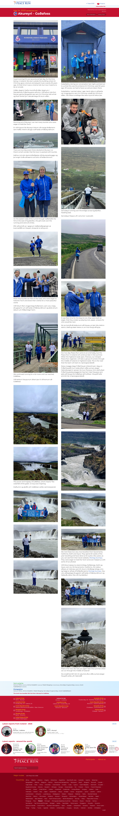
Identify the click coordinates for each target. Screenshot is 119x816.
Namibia (91, 796)
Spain (63, 805)
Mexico (35, 796)
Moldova (50, 796)
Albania (33, 780)
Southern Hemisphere (53, 805)
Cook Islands (56, 784)
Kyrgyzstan (79, 791)
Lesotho (92, 791)
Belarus (37, 782)
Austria (88, 780)
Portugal (47, 801)
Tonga (28, 808)
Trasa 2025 (91, 3)
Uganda (45, 808)
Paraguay (28, 801)
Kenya (60, 791)
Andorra (40, 780)
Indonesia (29, 791)
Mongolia (65, 796)
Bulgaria (86, 782)
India (97, 789)
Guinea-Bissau (76, 789)
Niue (45, 798)
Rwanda (88, 801)
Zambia (90, 808)
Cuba (70, 784)
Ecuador (100, 784)
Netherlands (29, 798)
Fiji (76, 787)
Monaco (57, 796)
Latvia (86, 791)
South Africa (41, 805)
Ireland (35, 791)
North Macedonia (68, 798)
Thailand (92, 805)
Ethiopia (54, 787)
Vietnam (83, 808)
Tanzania (85, 805)
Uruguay (69, 808)
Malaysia (70, 794)
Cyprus (76, 784)
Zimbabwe (97, 808)
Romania (75, 801)
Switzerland (77, 805)
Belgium (44, 782)
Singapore (83, 803)
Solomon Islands (31, 805)
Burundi (93, 782)
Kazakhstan (53, 791)
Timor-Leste (100, 805)
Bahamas (95, 780)
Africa (27, 780)
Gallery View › (101, 14)
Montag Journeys (95, 558)
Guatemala (66, 789)
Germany (28, 789)
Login (104, 810)
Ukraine (52, 808)
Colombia (48, 784)
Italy (41, 791)
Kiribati (66, 791)
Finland (81, 787)
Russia (82, 801)
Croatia (64, 784)
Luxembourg (47, 794)
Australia (81, 780)
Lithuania (38, 794)
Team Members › (91, 14)
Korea (72, 791)
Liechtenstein (30, 794)
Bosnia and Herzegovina (62, 782)
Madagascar (56, 794)
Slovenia (97, 803)
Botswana (74, 782)
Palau (83, 798)
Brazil (80, 782)
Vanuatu (76, 808)
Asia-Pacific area (72, 780)
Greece (51, 789)
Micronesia (43, 796)
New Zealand (39, 798)
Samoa (94, 801)
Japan (46, 791)
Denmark (94, 784)
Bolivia (50, 782)
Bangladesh (29, 782)
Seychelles (65, 803)
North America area (55, 798)
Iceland (91, 789)
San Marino (29, 803)
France (87, 787)
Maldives (78, 794)
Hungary (84, 789)
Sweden (69, 805)
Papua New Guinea (92, 798)
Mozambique (83, 796)
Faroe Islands (69, 787)
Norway (77, 798)
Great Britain (43, 789)
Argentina (62, 780)
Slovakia (90, 803)
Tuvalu (39, 808)
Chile (36, 784)
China (41, 784)
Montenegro (73, 796)
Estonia (40, 787)
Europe (61, 787)
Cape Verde (29, 784)
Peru (34, 801)
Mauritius (28, 796)
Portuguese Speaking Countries (61, 801)
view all (114, 723)
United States (61, 808)
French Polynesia (96, 787)
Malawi (64, 794)
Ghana (35, 789)
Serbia (59, 803)
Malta (84, 794)
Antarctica (54, 780)
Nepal (97, 796)
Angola (46, 780)
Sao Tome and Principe (41, 803)
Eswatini (47, 787)
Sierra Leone (74, 803)
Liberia (99, 791)
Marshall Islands (92, 794)
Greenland (58, 789)
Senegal (52, 803)
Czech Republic (84, 784)
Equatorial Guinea (31, 787)
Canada (100, 782)
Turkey (33, 808)
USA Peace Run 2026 (32, 775)
